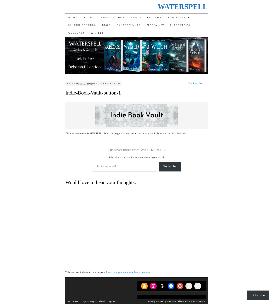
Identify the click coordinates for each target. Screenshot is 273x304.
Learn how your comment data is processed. (129, 272)
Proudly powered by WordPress (162, 301)
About (88, 17)
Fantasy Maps (129, 25)
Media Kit (155, 25)
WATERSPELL (183, 6)
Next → (203, 83)
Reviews (154, 17)
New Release (179, 17)
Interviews (180, 25)
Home (73, 17)
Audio (136, 17)
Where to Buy (112, 17)
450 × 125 (109, 84)
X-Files (97, 33)
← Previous (191, 83)
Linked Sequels (82, 25)
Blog (106, 25)
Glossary (76, 33)
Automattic (200, 301)
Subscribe (169, 166)
